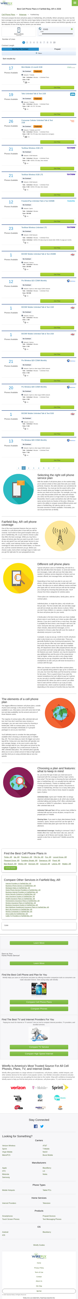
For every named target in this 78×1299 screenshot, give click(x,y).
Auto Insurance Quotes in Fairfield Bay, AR (20, 896)
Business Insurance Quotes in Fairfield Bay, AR (22, 905)
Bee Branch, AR (10, 864)
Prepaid (57, 49)
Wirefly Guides (39, 1245)
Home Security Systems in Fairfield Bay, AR (20, 894)
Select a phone (19, 34)
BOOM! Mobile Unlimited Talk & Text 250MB (38, 254)
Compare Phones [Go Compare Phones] (39, 1009)
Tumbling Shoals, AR (29, 860)
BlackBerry (47, 1168)
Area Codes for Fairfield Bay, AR (17, 914)
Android (5, 1232)
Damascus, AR (45, 860)
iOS (3, 1235)
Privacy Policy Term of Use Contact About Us (39, 1274)
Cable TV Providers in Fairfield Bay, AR (19, 916)
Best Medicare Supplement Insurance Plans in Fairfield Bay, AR (27, 907)
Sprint (4, 1149)
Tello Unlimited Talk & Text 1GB (33, 94)
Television (46, 1203)
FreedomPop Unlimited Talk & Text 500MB (37, 201)
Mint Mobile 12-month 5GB (31, 67)
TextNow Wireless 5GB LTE (32, 175)
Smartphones (7, 1216)
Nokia (45, 1174)
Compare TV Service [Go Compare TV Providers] (39, 1047)
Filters (40, 53)
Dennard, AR (33, 864)
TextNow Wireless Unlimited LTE (34, 227)
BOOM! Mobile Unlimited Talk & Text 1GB (37, 307)
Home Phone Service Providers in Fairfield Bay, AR (23, 890)
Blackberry (47, 1232)
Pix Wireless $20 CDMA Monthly (34, 360)
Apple (4, 1168)
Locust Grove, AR (60, 857)
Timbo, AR (8, 857)
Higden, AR (66, 864)
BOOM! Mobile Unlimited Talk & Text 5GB (37, 413)
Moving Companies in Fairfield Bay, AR (19, 911)
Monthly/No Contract (20, 49)
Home (39, 1263)
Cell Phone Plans (8, 15)
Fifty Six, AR (38, 857)
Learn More (39, 943)
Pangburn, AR (26, 857)
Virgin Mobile (7, 1152)
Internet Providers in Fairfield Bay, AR (18, 883)
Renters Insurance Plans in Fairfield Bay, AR (21, 903)
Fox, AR (48, 857)
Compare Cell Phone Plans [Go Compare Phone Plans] (39, 1002)
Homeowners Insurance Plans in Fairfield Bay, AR (23, 901)
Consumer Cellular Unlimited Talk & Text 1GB (37, 121)
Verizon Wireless (8, 1146)
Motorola (5, 1174)
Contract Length (8, 45)
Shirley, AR (22, 864)
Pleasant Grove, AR (11, 860)
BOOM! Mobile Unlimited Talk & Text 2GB (37, 334)
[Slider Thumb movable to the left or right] (40, 34)
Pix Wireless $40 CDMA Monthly (34, 440)
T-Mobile (46, 1149)
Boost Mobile (48, 1155)
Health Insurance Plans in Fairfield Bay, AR (20, 899)
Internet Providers (9, 1203)
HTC (4, 1171)
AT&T (45, 1146)
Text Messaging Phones (52, 1219)
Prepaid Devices (49, 1216)
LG (44, 1171)
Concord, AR (45, 864)
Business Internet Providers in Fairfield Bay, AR (22, 892)
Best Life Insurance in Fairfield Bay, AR (19, 909)
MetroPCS (6, 1155)
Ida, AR (16, 857)
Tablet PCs (47, 1190)
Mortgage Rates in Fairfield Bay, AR (18, 888)
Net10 (45, 1152)
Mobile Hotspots (8, 1190)
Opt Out (39, 1291)
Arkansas (23, 15)
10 (54, 42)
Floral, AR (56, 860)
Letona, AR (56, 864)
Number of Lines (8, 39)
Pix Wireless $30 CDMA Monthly (34, 387)
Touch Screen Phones (10, 1219)
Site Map (39, 1286)
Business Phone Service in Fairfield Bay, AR (21, 886)
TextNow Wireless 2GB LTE (32, 148)
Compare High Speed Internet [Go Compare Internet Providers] (39, 1054)
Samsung (6, 1177)
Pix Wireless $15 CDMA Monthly (34, 281)
